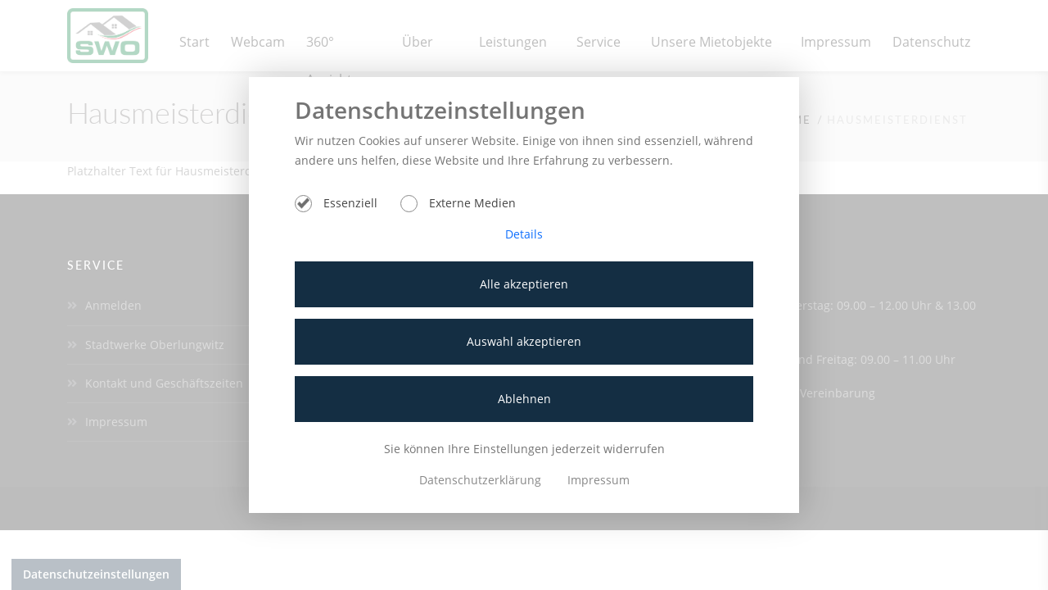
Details (524, 234)
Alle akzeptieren (524, 284)
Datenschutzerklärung (481, 480)
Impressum (598, 480)
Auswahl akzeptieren (524, 341)
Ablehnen (524, 398)
